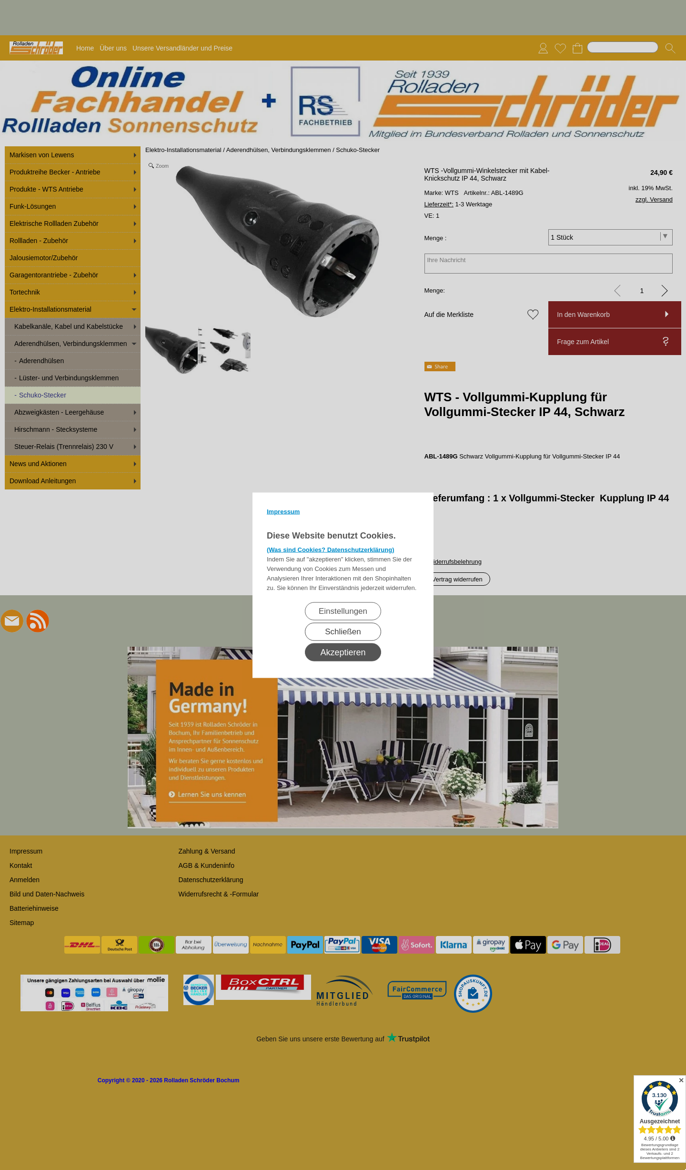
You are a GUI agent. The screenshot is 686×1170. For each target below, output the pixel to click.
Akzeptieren (342, 652)
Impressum (283, 511)
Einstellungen (343, 610)
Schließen (343, 631)
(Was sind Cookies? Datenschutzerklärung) (330, 549)
